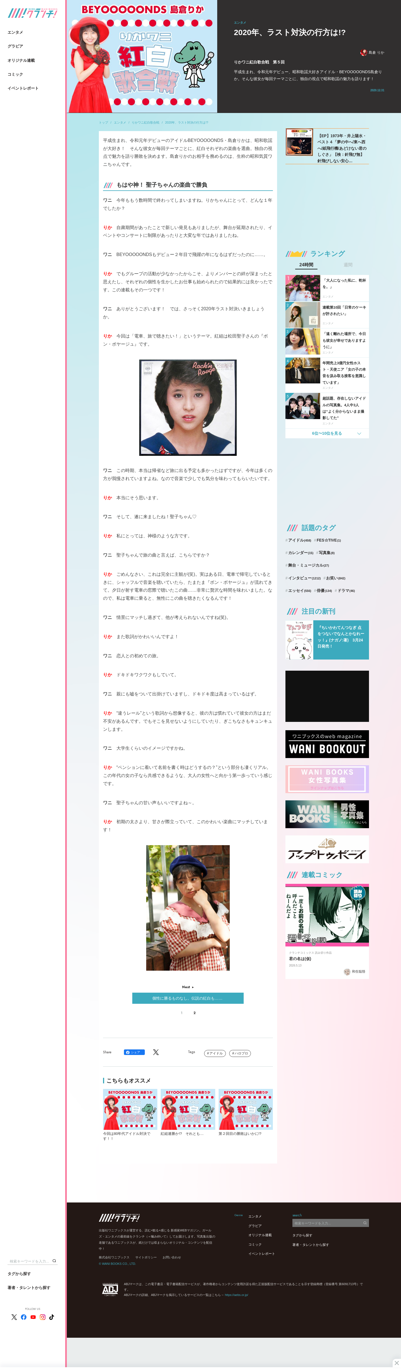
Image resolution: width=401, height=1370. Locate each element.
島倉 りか (372, 52)
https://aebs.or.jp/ (236, 1295)
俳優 (324, 590)
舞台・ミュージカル (308, 565)
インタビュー (304, 578)
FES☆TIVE (329, 540)
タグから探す (19, 1273)
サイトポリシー (146, 1257)
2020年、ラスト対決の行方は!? (186, 122)
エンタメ (15, 32)
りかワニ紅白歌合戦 (145, 122)
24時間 (306, 265)
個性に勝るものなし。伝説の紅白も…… (188, 998)
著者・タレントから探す (29, 1287)
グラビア (15, 46)
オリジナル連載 (21, 60)
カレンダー (301, 552)
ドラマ (346, 590)
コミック (15, 74)
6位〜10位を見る (327, 433)
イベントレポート (23, 88)
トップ (103, 122)
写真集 (326, 552)
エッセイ (299, 590)
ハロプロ (241, 1053)
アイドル (216, 1053)
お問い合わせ (172, 1257)
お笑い (335, 578)
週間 (348, 265)
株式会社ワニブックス (114, 1257)
